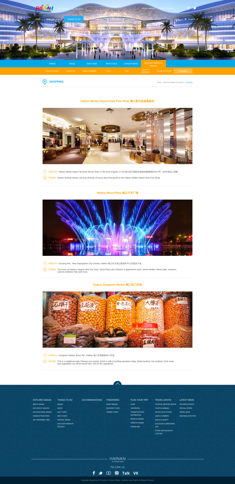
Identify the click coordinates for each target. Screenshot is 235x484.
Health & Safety (162, 420)
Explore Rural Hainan (42, 412)
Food (108, 71)
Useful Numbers (162, 416)
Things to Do (73, 19)
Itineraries (115, 19)
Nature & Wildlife (89, 71)
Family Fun (70, 71)
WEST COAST (62, 416)
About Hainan (38, 404)
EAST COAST (62, 412)
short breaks (112, 404)
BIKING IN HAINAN (137, 419)
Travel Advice (154, 19)
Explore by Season (41, 408)
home (37, 19)
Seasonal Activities (188, 416)
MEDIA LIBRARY (149, 8)
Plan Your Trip (134, 19)
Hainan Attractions (41, 416)
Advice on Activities (163, 412)
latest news (173, 19)
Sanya (72, 63)
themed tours (112, 412)
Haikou (52, 63)
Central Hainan (131, 63)
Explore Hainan (54, 19)
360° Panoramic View (41, 420)
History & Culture (52, 71)
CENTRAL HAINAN (63, 420)
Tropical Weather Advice (165, 404)
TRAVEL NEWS (185, 412)
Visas (133, 404)
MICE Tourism (167, 8)
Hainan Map (135, 427)
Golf (126, 71)
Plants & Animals (162, 408)
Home (159, 82)
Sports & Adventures (145, 71)
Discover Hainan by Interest (153, 64)
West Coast (111, 63)
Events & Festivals (164, 71)
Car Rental (135, 408)
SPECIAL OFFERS (186, 408)
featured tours (113, 408)
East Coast (92, 63)
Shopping (183, 71)
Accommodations (94, 19)
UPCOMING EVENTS (187, 404)
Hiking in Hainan (137, 423)
